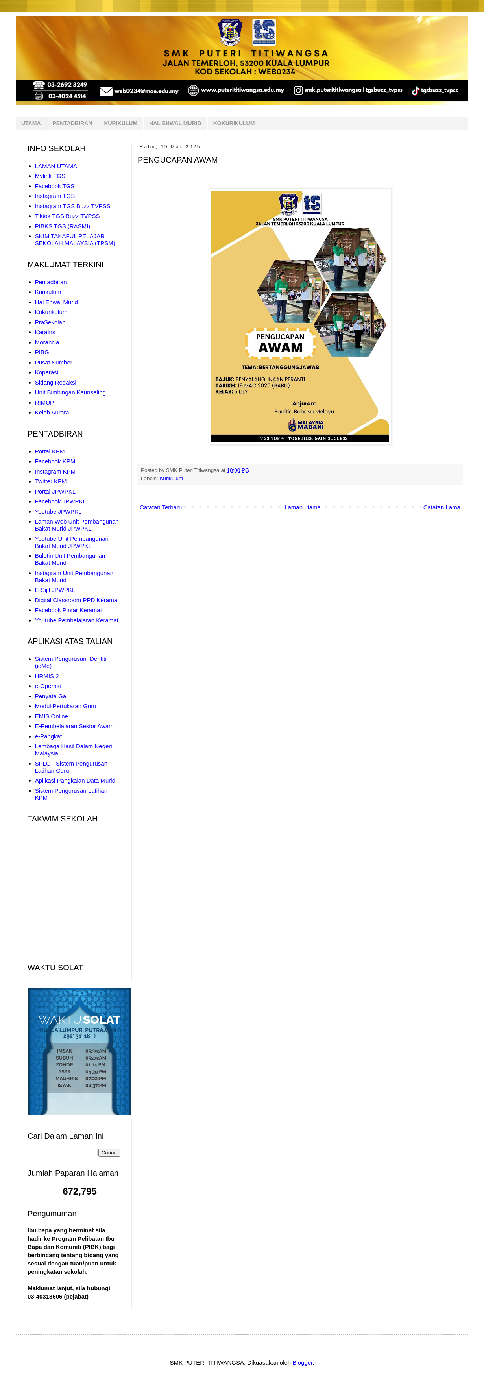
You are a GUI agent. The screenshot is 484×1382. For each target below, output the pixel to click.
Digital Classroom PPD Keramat (77, 600)
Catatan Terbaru (161, 507)
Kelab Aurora (52, 412)
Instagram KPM (55, 471)
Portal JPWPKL (55, 491)
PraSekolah (50, 322)
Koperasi (46, 372)
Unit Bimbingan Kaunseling (70, 392)
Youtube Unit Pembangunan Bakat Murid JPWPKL (72, 542)
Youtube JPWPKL (58, 511)
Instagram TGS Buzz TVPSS (73, 206)
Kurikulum (171, 478)
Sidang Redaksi (55, 382)
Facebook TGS (55, 186)
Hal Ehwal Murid (56, 302)
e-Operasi (48, 686)
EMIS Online (51, 716)
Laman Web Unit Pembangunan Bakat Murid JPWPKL (77, 525)
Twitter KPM (51, 481)
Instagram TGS (55, 195)
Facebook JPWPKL (60, 501)
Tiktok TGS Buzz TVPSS (67, 216)
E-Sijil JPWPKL (55, 589)
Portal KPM (50, 451)
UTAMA (31, 123)
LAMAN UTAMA (56, 166)
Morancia (47, 342)
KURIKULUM (120, 123)
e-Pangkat (48, 736)
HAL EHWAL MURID (175, 123)
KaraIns (45, 332)
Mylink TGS (50, 175)
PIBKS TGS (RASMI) (63, 226)
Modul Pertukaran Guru (65, 706)
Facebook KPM (55, 461)
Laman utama (302, 507)
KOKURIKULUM (234, 123)
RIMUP (44, 402)
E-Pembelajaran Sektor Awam (74, 726)
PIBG (42, 352)
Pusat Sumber (53, 362)
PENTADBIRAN (72, 123)
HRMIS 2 (47, 676)
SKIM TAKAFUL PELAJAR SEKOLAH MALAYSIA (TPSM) (75, 239)
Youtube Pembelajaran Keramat (76, 620)
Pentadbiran (51, 282)
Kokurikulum (51, 312)
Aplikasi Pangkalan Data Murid (75, 780)
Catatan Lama (441, 507)
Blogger (302, 1362)
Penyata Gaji (52, 696)
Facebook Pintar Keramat (68, 610)
